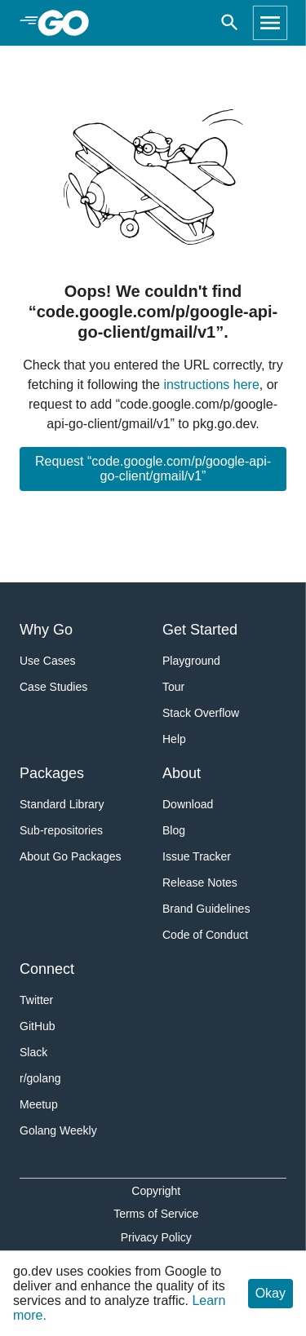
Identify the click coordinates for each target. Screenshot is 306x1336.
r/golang (40, 1078)
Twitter (36, 999)
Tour (173, 686)
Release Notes (199, 882)
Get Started (199, 630)
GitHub (37, 1026)
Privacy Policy (156, 1237)
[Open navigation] (270, 23)
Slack (33, 1052)
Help (174, 738)
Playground (191, 660)
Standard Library (62, 804)
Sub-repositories (61, 830)
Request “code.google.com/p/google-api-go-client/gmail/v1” (153, 468)
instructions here (211, 385)
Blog (173, 830)
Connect (47, 969)
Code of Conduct (205, 934)
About (181, 773)
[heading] (69, 23)
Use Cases (47, 660)
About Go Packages (71, 856)
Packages (52, 773)
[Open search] (230, 22)
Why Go (46, 630)
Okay (270, 1293)
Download (187, 804)
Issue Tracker (196, 856)
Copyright (155, 1190)
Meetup (39, 1104)
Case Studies (53, 686)
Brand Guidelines (206, 908)
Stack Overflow (200, 712)
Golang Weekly (58, 1130)
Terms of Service (155, 1213)
